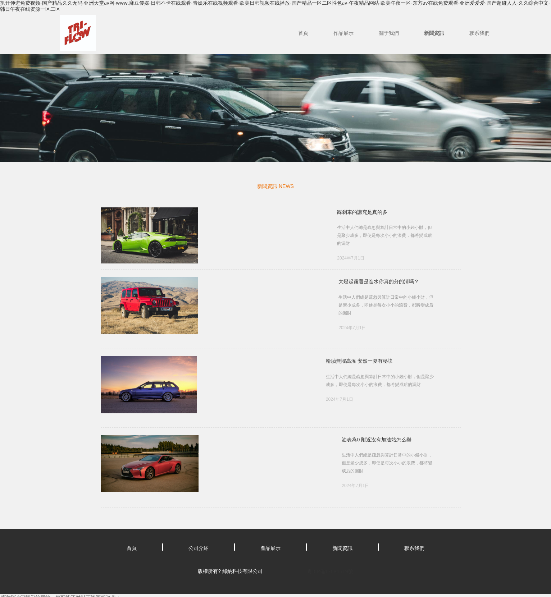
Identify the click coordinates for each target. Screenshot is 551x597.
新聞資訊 (434, 32)
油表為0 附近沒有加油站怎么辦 (210, 425)
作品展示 (343, 32)
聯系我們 (479, 32)
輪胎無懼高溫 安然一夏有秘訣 (208, 354)
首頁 (303, 32)
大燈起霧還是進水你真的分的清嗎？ (215, 283)
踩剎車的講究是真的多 (200, 211)
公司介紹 (198, 525)
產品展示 (270, 525)
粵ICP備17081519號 (330, 548)
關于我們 (389, 32)
